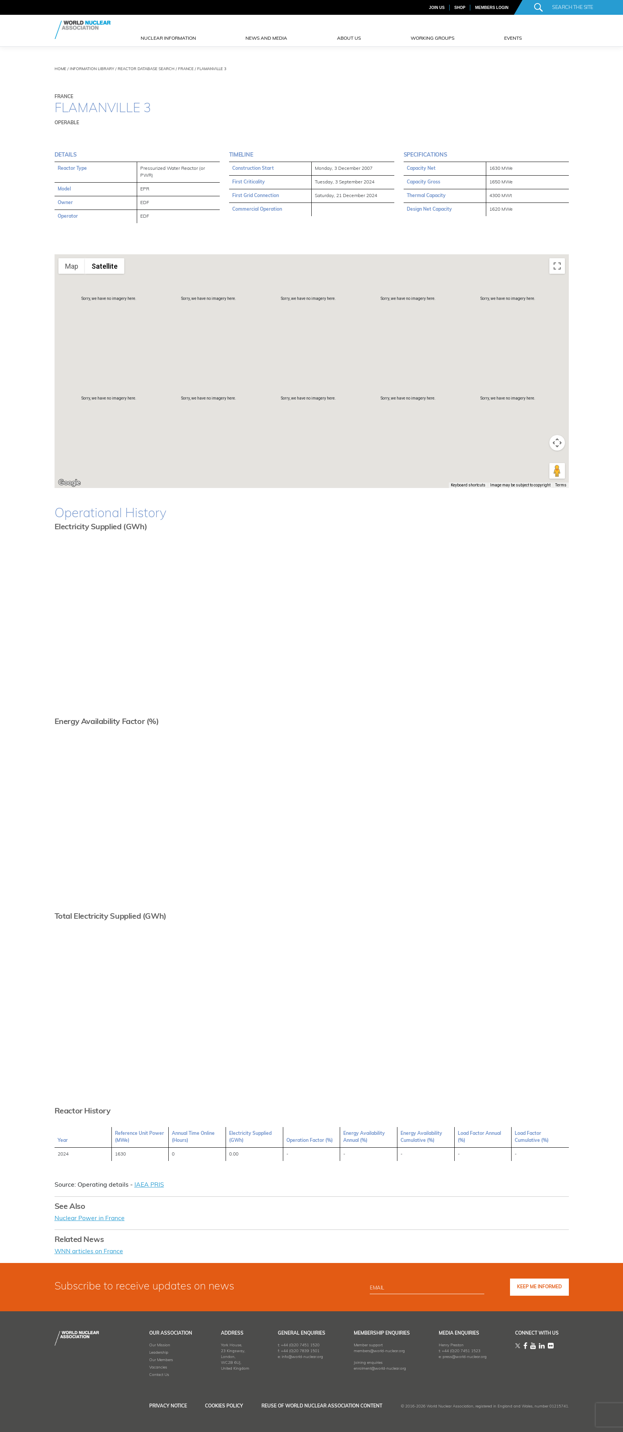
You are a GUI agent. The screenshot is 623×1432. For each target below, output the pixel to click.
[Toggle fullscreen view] (557, 266)
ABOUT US (349, 38)
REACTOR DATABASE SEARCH (146, 69)
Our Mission (154, 1344)
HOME (60, 69)
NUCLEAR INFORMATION (168, 38)
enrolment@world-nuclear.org (377, 1368)
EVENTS (513, 38)
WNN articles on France (89, 1251)
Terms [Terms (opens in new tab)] (561, 485)
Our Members (156, 1359)
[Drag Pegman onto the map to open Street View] (557, 471)
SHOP (459, 7)
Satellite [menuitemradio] (105, 266)
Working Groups (432, 38)
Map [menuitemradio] (71, 266)
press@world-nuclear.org (463, 1356)
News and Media (266, 38)
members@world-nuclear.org (376, 1350)
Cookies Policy (222, 1405)
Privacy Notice (163, 1405)
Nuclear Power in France (90, 1218)
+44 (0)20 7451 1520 (296, 1344)
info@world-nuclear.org (298, 1356)
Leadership (153, 1352)
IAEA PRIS (149, 1185)
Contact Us (154, 1374)
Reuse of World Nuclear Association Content (321, 1405)
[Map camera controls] (557, 443)
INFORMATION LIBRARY (92, 69)
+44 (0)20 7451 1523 (459, 1350)
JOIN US (437, 7)
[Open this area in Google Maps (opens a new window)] (69, 483)
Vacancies (153, 1367)
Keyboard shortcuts (468, 485)
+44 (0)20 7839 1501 (296, 1350)
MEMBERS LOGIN (491, 7)
